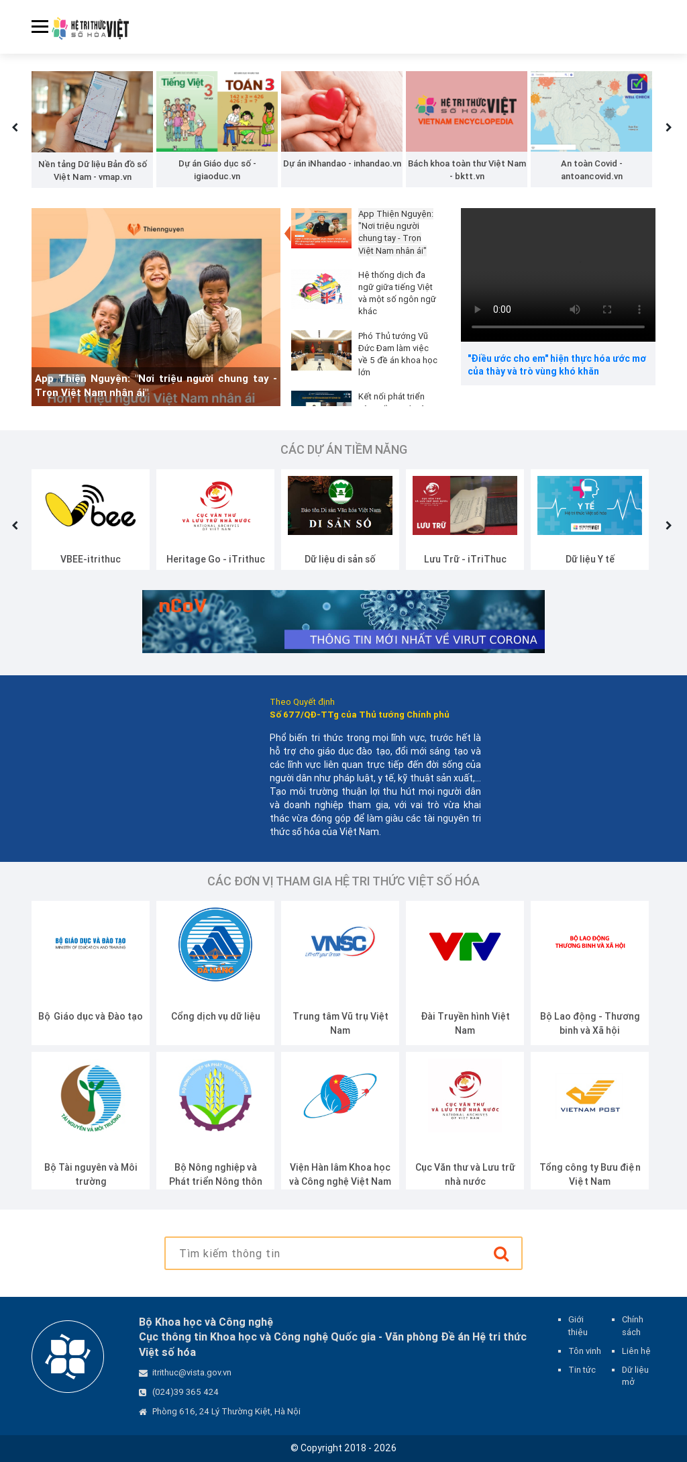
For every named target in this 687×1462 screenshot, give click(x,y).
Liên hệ (636, 1351)
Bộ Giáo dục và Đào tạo (90, 1016)
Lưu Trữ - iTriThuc (465, 559)
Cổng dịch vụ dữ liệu (215, 1016)
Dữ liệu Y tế (590, 559)
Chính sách (632, 1325)
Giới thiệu (578, 1325)
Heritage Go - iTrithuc (215, 559)
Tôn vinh (584, 1351)
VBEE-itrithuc (90, 559)
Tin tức (582, 1369)
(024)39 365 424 (185, 1392)
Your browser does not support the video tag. (558, 275)
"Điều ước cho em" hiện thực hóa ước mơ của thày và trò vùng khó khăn (557, 365)
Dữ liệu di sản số (340, 559)
